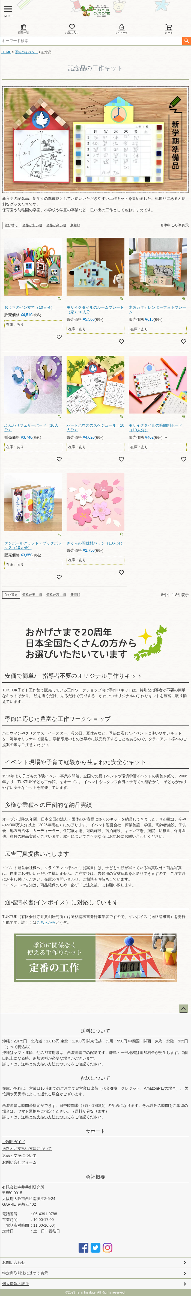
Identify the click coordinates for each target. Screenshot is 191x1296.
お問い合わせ (13, 1262)
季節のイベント (26, 52)
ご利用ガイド (13, 1142)
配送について (95, 1078)
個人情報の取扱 (15, 1284)
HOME (6, 52)
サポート (95, 1131)
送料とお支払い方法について (46, 1064)
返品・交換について (19, 1155)
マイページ (122, 28)
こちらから (46, 922)
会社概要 (95, 1177)
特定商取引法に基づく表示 (25, 1273)
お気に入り (72, 28)
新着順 (75, 225)
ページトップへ (183, 1008)
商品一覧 (23, 28)
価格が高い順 (56, 225)
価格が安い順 (32, 225)
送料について (95, 1031)
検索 (186, 41)
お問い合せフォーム (19, 1162)
